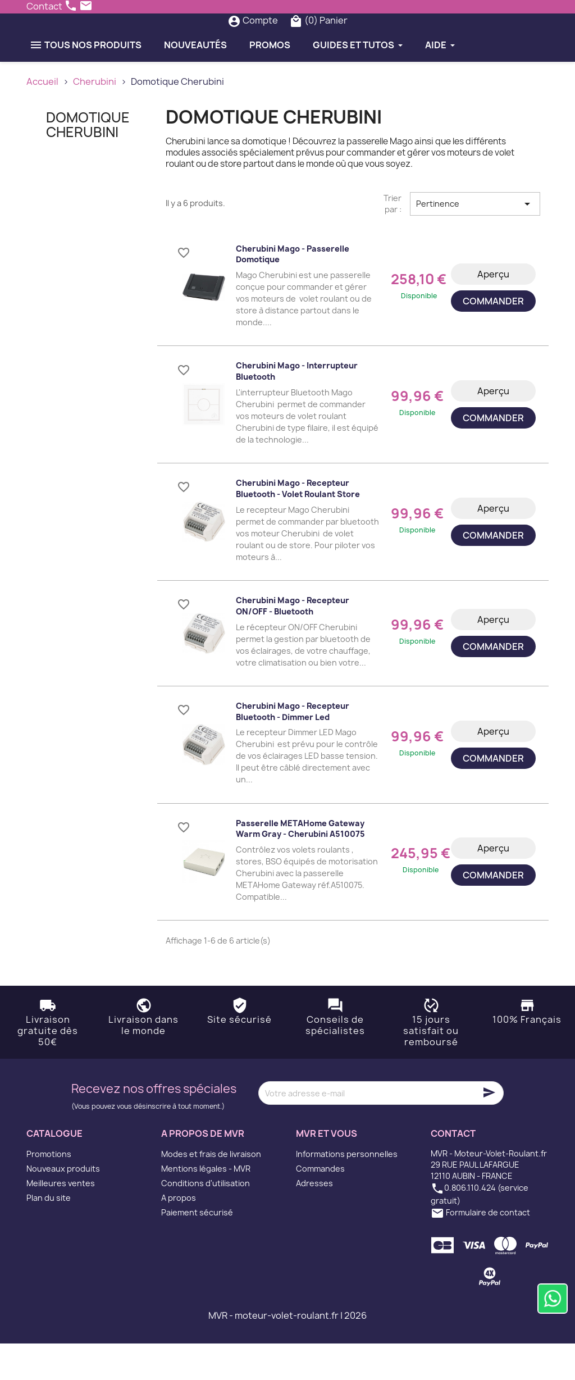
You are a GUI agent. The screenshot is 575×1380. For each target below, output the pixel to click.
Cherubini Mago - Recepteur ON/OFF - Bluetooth (292, 642)
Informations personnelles (347, 1190)
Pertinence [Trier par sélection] (475, 240)
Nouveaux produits (63, 1205)
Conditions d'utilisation (205, 1219)
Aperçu (493, 310)
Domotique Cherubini (88, 161)
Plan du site (48, 1234)
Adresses (314, 1219)
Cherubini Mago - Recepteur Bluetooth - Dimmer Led (292, 748)
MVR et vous (326, 1170)
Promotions (48, 1190)
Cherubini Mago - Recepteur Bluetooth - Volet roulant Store (298, 525)
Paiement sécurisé (197, 1249)
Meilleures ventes (60, 1219)
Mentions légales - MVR (205, 1205)
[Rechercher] (266, 39)
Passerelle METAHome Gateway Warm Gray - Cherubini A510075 (300, 865)
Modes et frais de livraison (211, 1190)
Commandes (320, 1205)
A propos (178, 1234)
